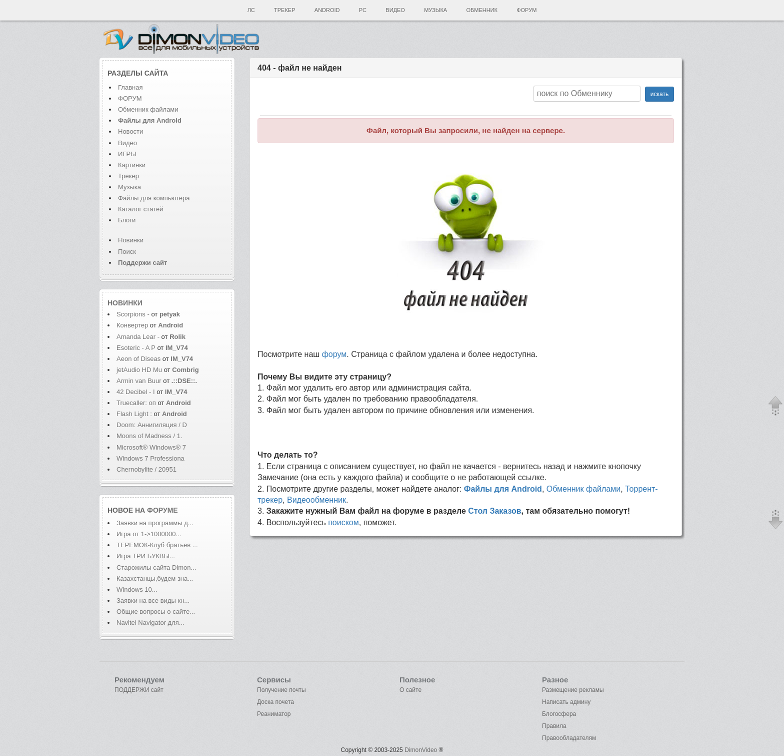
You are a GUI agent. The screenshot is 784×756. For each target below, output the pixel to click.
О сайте (411, 689)
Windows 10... (137, 589)
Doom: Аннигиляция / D (151, 425)
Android (327, 10)
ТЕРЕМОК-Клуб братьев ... (157, 545)
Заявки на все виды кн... (153, 600)
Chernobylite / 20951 (146, 469)
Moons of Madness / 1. (149, 436)
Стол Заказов (494, 511)
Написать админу (566, 701)
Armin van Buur (139, 381)
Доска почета (275, 701)
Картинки (132, 165)
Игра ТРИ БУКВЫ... (145, 556)
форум (334, 354)
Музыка (435, 10)
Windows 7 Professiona (150, 458)
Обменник (481, 10)
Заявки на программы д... (155, 523)
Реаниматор (274, 713)
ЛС (251, 10)
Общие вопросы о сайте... (155, 611)
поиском (343, 522)
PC (362, 10)
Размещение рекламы (573, 689)
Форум (526, 10)
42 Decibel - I (135, 392)
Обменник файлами (148, 109)
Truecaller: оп (136, 403)
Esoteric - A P (136, 347)
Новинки (131, 240)
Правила (554, 725)
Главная (130, 87)
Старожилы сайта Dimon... (156, 567)
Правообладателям (569, 737)
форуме (162, 510)
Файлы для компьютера (154, 198)
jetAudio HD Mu (139, 369)
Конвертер (132, 325)
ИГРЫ (127, 154)
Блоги (127, 220)
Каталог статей (140, 209)
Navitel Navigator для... (150, 622)
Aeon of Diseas (138, 358)
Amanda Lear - (139, 336)
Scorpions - (133, 314)
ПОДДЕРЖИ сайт (139, 689)
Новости (130, 131)
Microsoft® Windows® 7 (151, 447)
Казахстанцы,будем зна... (154, 578)
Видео (395, 10)
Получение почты (281, 689)
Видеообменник (316, 500)
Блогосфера (559, 713)
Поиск (127, 251)
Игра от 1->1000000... (148, 534)
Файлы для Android (503, 489)
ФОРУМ (130, 98)
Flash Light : (135, 414)
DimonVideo (420, 749)
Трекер (284, 10)
